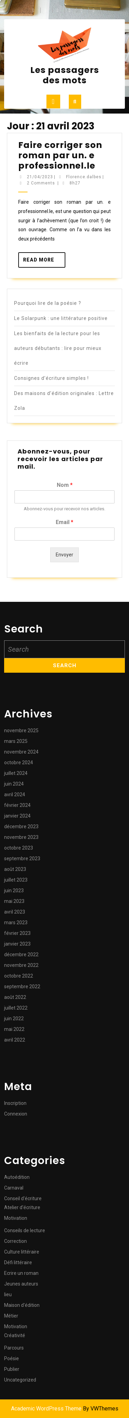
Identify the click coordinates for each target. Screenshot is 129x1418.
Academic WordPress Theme (46, 1408)
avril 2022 (14, 1040)
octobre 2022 (18, 976)
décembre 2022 (21, 954)
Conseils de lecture (24, 1230)
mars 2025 (16, 741)
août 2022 (15, 997)
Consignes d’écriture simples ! (51, 378)
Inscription (15, 1103)
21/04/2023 (40, 176)
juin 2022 (14, 1018)
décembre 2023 (21, 826)
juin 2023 (14, 890)
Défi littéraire (18, 1262)
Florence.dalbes (83, 176)
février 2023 (17, 933)
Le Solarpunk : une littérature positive (61, 318)
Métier (11, 1316)
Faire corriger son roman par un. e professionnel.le (60, 155)
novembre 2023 (21, 837)
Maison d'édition (22, 1305)
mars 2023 (16, 922)
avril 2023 (14, 912)
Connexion (15, 1114)
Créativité (14, 1335)
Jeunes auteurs (21, 1284)
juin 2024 (14, 784)
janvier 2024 (17, 816)
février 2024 (17, 805)
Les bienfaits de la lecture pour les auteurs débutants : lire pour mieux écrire (57, 348)
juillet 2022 (16, 1008)
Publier (11, 1369)
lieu (8, 1294)
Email (64, 522)
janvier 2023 (17, 944)
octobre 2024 (18, 762)
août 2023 (15, 869)
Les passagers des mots (64, 75)
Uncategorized (20, 1380)
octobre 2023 (18, 848)
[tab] (53, 101)
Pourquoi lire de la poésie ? (47, 303)
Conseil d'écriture (23, 1198)
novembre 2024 (21, 752)
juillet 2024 (16, 773)
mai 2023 (14, 901)
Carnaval (13, 1188)
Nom (65, 485)
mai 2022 (14, 1029)
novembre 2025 (21, 730)
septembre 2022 (22, 986)
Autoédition (17, 1177)
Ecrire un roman (21, 1273)
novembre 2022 (21, 965)
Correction (15, 1241)
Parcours (14, 1348)
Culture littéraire (21, 1252)
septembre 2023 (22, 858)
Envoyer (64, 554)
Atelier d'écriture (22, 1207)
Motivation (15, 1218)
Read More (44, 262)
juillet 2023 (16, 880)
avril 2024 (14, 794)
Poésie (11, 1358)
